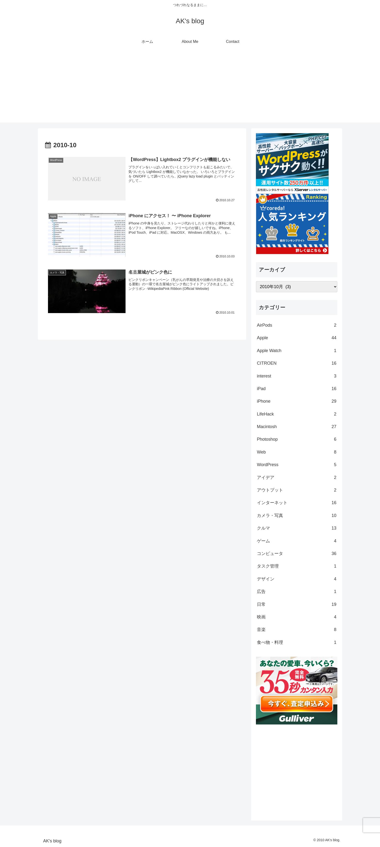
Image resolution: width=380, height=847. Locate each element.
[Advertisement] (190, 89)
